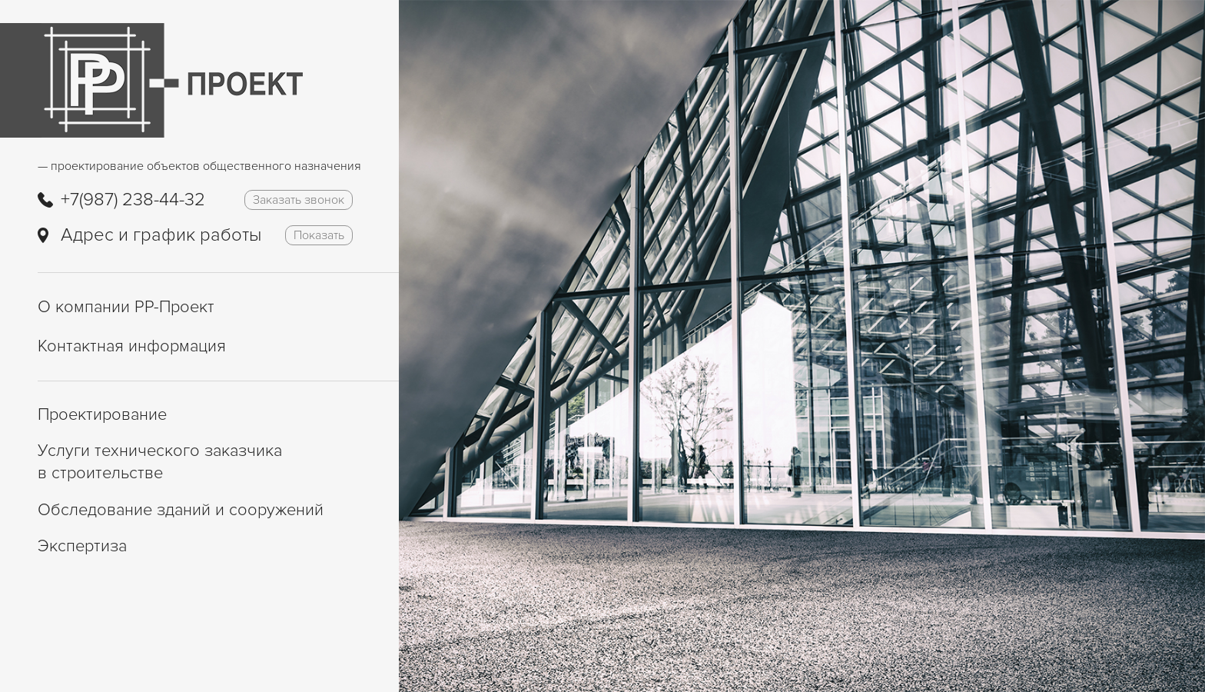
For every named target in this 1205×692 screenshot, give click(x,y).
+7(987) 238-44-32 (133, 199)
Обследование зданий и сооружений (181, 510)
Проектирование (102, 414)
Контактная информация (132, 346)
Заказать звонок (298, 200)
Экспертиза (82, 546)
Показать (319, 235)
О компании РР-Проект (126, 307)
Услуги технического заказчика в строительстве (160, 462)
